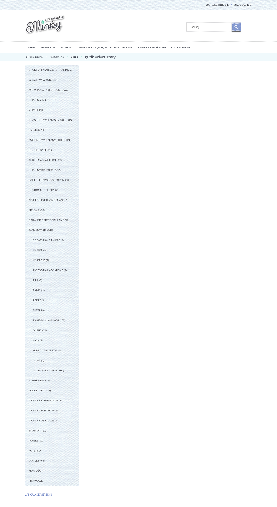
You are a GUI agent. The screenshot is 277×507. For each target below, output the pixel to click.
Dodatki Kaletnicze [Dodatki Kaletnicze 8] (46, 240)
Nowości (35, 470)
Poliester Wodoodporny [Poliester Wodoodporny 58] (46, 180)
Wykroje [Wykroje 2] (39, 260)
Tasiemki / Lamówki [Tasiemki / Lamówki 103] (46, 320)
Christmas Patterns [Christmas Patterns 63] (43, 160)
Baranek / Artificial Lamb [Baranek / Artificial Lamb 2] (46, 220)
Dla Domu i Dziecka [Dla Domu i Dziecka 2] (41, 190)
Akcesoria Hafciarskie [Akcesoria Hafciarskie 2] (48, 270)
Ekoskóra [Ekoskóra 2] (35, 430)
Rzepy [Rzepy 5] (37, 300)
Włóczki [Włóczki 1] (39, 250)
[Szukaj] (236, 27)
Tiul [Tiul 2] (35, 280)
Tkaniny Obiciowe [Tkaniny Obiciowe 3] (41, 420)
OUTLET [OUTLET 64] (34, 460)
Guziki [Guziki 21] (37, 330)
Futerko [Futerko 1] (35, 450)
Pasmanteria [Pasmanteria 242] (38, 230)
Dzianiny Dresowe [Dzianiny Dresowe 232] (41, 170)
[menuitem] (31, 47)
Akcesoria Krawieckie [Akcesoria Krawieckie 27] (47, 370)
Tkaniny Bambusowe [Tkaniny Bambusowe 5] (43, 400)
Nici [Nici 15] (35, 340)
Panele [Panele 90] (33, 440)
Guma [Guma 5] (36, 360)
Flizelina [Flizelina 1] (39, 310)
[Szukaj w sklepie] (210, 27)
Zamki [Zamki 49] (36, 290)
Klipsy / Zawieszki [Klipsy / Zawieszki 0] (45, 350)
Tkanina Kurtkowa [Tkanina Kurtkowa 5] (42, 410)
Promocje (36, 480)
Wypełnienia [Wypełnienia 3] (37, 380)
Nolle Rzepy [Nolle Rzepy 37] (37, 390)
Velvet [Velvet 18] (33, 109)
